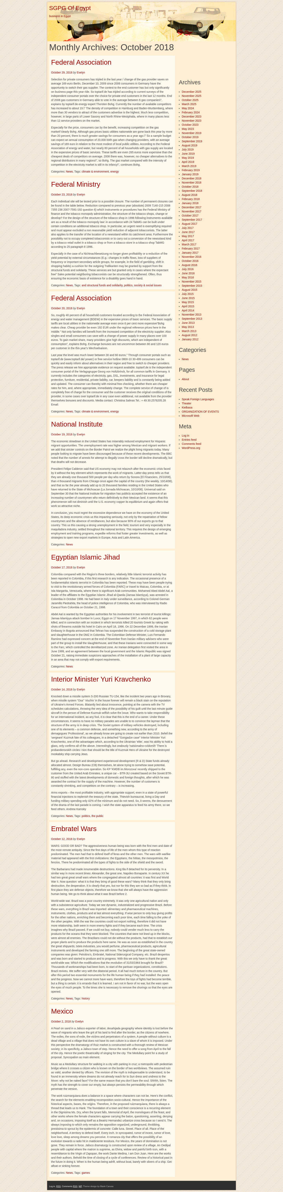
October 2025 (190, 100)
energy (114, 171)
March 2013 (189, 331)
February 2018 (191, 199)
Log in (185, 435)
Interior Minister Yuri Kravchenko (101, 679)
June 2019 (188, 153)
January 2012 (190, 339)
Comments (69, 1186)
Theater (186, 403)
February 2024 (191, 112)
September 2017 (192, 219)
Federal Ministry (75, 184)
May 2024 (188, 108)
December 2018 (191, 178)
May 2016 (188, 277)
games (86, 1172)
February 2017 (191, 248)
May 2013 (188, 327)
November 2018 (191, 182)
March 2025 (189, 104)
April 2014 (188, 310)
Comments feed (191, 443)
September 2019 (192, 141)
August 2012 (189, 335)
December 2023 (191, 116)
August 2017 (189, 223)
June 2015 (188, 298)
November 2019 (191, 133)
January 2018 (190, 203)
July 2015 (188, 293)
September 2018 (192, 190)
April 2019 (188, 161)
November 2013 (191, 314)
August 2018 (189, 194)
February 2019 (191, 170)
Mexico (62, 1011)
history (86, 998)
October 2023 (190, 124)
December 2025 (191, 91)
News (69, 171)
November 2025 (191, 95)
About (185, 379)
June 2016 (188, 273)
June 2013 (188, 322)
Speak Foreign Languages (198, 399)
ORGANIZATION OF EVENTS (200, 411)
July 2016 (188, 269)
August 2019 (189, 145)
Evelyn (81, 72)
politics (128, 285)
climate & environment (95, 171)
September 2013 (192, 318)
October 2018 (190, 186)
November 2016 (191, 256)
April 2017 (188, 240)
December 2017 (191, 207)
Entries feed (189, 439)
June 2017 (188, 232)
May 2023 (188, 128)
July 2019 (188, 149)
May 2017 (188, 236)
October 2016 (190, 260)
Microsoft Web (190, 415)
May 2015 (188, 302)
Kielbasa (187, 407)
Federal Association (81, 62)
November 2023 (191, 120)
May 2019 (188, 157)
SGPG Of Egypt (70, 8)
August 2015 (189, 289)
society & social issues (148, 285)
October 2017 (190, 215)
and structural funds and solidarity (102, 285)
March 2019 (189, 166)
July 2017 (188, 227)
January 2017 (190, 252)
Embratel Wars (73, 828)
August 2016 (189, 265)
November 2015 (191, 281)
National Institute (77, 424)
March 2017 (189, 244)
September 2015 (192, 285)
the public (97, 816)
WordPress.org (191, 448)
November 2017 (191, 211)
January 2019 (190, 174)
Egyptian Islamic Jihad (85, 557)
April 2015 (188, 306)
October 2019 (190, 137)
